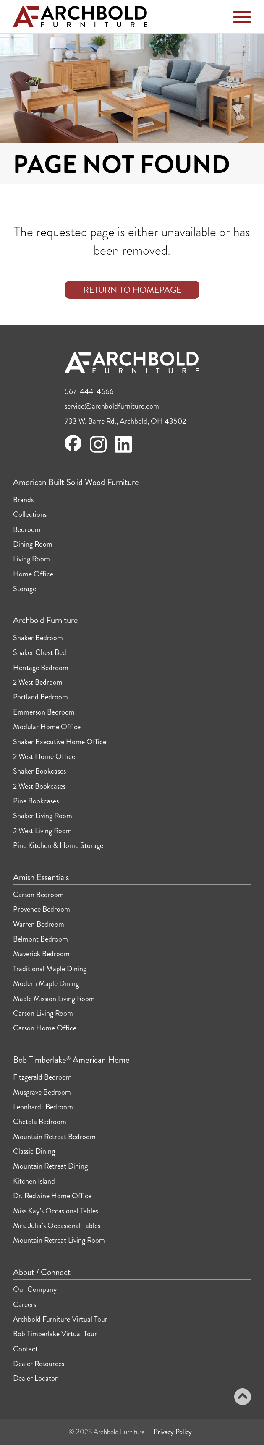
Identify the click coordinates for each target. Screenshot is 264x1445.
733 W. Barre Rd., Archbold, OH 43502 (125, 421)
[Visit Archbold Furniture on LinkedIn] (123, 451)
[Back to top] (242, 1398)
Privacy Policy (173, 1432)
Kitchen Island (34, 1181)
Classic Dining (34, 1151)
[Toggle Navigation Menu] (242, 18)
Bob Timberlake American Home (71, 1060)
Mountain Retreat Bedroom (54, 1136)
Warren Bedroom (38, 924)
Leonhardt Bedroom (43, 1106)
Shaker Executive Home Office (59, 741)
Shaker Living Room (42, 815)
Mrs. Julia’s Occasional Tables (56, 1225)
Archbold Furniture (45, 620)
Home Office (33, 574)
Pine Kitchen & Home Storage (58, 845)
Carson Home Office (44, 1027)
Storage (24, 588)
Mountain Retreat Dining (50, 1166)
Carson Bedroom (38, 894)
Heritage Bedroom (40, 667)
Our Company (35, 1289)
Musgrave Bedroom (42, 1092)
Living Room (31, 558)
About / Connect (42, 1272)
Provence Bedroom (41, 909)
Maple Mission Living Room (54, 998)
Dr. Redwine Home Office (52, 1195)
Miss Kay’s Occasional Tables (55, 1210)
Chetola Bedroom (39, 1121)
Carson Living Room (43, 1013)
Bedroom (27, 529)
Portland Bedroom (40, 696)
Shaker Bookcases (39, 771)
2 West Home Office (44, 756)
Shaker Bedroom (38, 637)
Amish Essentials (41, 878)
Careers (24, 1304)
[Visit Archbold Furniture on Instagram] (98, 451)
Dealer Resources (38, 1363)
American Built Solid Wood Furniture (76, 482)
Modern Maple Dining (46, 983)
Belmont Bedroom (40, 939)
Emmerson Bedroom (44, 712)
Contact (25, 1348)
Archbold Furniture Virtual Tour (60, 1319)
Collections (30, 514)
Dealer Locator (35, 1378)
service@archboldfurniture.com (112, 406)
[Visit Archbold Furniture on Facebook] (73, 448)
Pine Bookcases (36, 801)
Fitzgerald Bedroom (42, 1077)
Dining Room (32, 544)
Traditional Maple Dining (49, 968)
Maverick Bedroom (41, 953)
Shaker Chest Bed (39, 652)
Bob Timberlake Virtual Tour (55, 1333)
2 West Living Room (42, 830)
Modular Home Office (47, 726)
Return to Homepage (132, 290)
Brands (23, 499)
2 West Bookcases (39, 786)
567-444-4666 (89, 391)
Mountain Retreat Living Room (59, 1240)
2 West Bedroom (38, 682)
